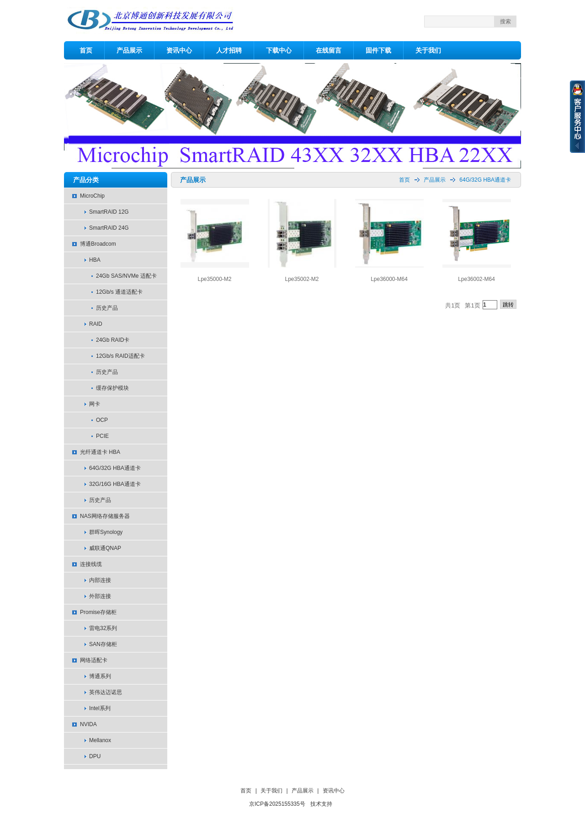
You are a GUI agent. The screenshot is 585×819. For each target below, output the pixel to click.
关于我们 (428, 50)
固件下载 (378, 50)
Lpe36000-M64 (389, 279)
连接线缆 (91, 564)
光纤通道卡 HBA (100, 452)
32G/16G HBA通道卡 (115, 484)
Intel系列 (100, 708)
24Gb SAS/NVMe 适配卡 (126, 276)
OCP (102, 420)
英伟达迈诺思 (105, 692)
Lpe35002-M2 (302, 279)
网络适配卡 (93, 660)
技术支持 (321, 804)
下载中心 (279, 50)
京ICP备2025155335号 (277, 804)
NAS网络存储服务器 (105, 516)
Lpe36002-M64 (476, 279)
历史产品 (107, 308)
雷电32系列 (103, 628)
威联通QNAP (105, 548)
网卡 (94, 404)
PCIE (102, 436)
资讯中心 (179, 50)
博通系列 (100, 676)
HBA (95, 260)
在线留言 (328, 50)
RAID (95, 324)
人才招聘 (229, 50)
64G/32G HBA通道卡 (115, 468)
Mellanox (100, 740)
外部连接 (100, 596)
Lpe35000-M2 (214, 279)
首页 (86, 50)
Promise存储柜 (98, 612)
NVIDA (88, 724)
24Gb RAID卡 (112, 340)
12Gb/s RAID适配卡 (120, 356)
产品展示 (129, 50)
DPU (95, 756)
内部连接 (100, 580)
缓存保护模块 (112, 388)
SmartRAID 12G (109, 212)
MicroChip (92, 196)
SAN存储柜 (103, 644)
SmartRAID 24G (109, 228)
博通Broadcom (98, 244)
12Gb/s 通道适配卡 (119, 292)
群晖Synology (105, 532)
